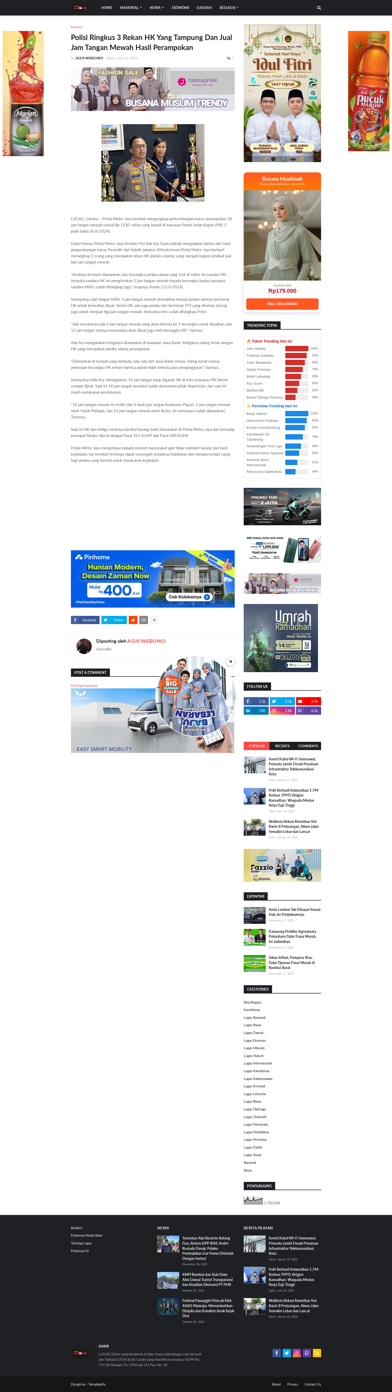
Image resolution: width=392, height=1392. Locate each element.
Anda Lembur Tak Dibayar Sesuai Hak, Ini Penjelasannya (295, 912)
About (276, 1384)
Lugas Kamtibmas (257, 1071)
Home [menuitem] (106, 7)
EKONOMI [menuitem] (180, 7)
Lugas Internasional (258, 1063)
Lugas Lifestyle (255, 1094)
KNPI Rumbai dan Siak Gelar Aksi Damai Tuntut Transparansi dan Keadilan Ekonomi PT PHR (207, 1279)
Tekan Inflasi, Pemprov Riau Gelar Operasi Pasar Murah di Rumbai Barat (292, 962)
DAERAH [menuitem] (204, 7)
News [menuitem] (155, 7)
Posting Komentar (84, 685)
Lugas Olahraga (255, 1109)
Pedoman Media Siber (87, 1235)
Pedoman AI (80, 1251)
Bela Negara (252, 1002)
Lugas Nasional (254, 1017)
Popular (257, 746)
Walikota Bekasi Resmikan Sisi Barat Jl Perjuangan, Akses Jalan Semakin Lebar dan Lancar (294, 826)
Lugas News (253, 1025)
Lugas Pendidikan (256, 1132)
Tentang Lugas (81, 1243)
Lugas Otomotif (255, 1117)
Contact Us (313, 1384)
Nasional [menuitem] (129, 7)
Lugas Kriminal (254, 1086)
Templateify (97, 1384)
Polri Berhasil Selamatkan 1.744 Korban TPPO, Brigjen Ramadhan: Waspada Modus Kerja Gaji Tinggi (294, 798)
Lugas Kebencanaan (258, 1079)
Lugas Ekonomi (255, 1040)
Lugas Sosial (252, 1155)
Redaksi (76, 1228)
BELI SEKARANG (282, 304)
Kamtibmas (252, 1010)
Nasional (250, 1162)
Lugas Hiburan (254, 1048)
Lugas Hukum (254, 1056)
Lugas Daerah (254, 1033)
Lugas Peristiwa (255, 1140)
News (248, 1170)
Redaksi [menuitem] (227, 7)
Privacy (292, 1384)
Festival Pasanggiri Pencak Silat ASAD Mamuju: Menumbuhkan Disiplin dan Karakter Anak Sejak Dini (208, 1308)
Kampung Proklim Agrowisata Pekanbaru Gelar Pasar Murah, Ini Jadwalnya (292, 936)
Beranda (76, 27)
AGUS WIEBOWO (146, 641)
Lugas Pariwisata (256, 1124)
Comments (308, 746)
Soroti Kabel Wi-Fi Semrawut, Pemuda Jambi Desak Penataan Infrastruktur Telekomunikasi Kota (294, 766)
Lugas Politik (253, 1147)
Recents (282, 746)
